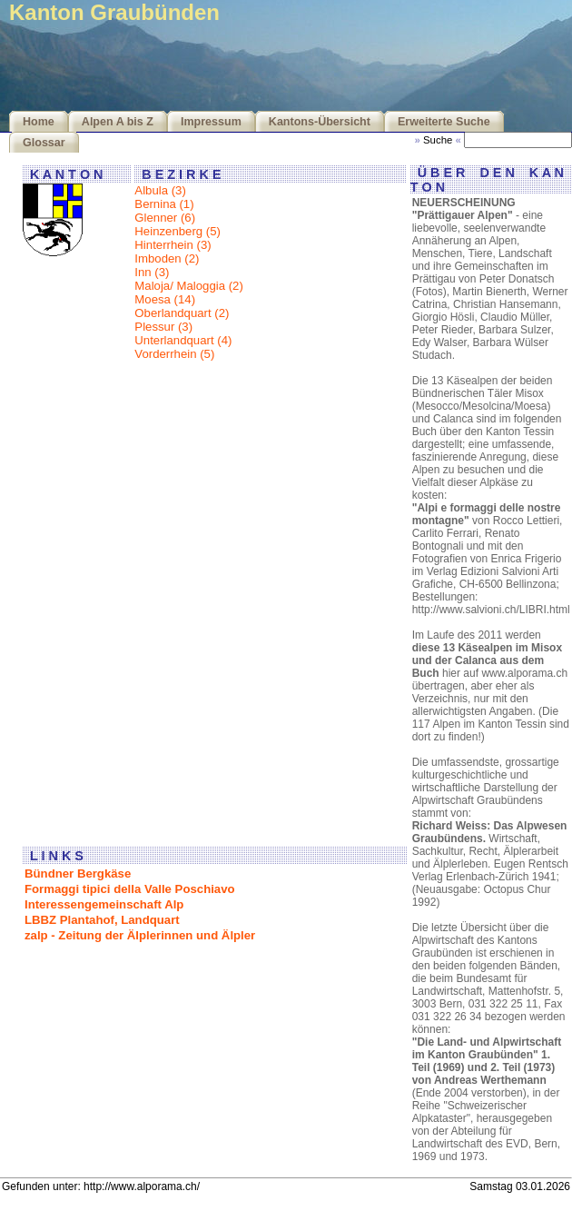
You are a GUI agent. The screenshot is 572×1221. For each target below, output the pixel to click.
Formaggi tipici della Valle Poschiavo (130, 889)
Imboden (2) (166, 258)
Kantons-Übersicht (319, 121)
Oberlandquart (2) (181, 313)
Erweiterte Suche (444, 121)
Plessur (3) (163, 326)
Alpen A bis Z (117, 121)
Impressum (211, 121)
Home (38, 121)
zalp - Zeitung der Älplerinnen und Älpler (140, 935)
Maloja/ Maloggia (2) (188, 286)
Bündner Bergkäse (78, 873)
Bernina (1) (163, 204)
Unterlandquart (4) (183, 340)
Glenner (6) (164, 217)
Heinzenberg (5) (177, 231)
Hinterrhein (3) (172, 245)
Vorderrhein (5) (174, 354)
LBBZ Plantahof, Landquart (102, 920)
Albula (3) (159, 190)
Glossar (44, 142)
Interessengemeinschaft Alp (104, 904)
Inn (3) (151, 272)
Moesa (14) (164, 299)
